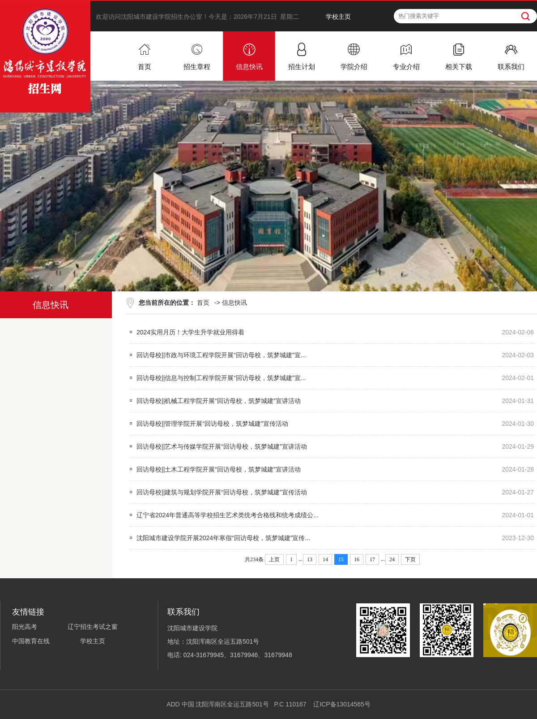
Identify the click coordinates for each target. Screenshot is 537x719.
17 (372, 559)
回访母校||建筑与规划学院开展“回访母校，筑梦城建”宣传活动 (221, 492)
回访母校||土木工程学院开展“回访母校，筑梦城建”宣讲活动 (218, 469)
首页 (203, 302)
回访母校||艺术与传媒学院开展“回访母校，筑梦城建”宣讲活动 (221, 446)
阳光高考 (24, 626)
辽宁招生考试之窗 (93, 626)
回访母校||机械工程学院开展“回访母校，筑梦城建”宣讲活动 (218, 400)
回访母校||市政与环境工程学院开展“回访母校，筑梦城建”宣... (221, 355)
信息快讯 (234, 302)
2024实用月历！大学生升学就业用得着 (190, 332)
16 (356, 559)
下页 (410, 559)
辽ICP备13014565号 (342, 704)
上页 (274, 559)
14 (325, 559)
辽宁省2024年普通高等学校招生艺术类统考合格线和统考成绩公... (227, 515)
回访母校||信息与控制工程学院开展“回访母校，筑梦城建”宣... (221, 377)
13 (309, 559)
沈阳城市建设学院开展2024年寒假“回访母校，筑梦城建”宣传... (223, 537)
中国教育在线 (31, 641)
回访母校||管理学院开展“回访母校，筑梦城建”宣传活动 (212, 423)
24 (392, 559)
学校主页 (338, 16)
